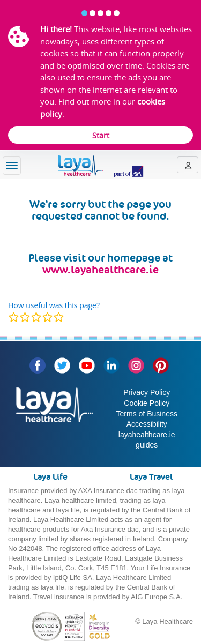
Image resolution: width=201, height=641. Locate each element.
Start (100, 135)
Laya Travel (151, 476)
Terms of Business (146, 413)
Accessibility (146, 424)
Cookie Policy (146, 403)
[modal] (36, 317)
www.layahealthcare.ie (100, 270)
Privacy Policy (146, 392)
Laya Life (50, 476)
